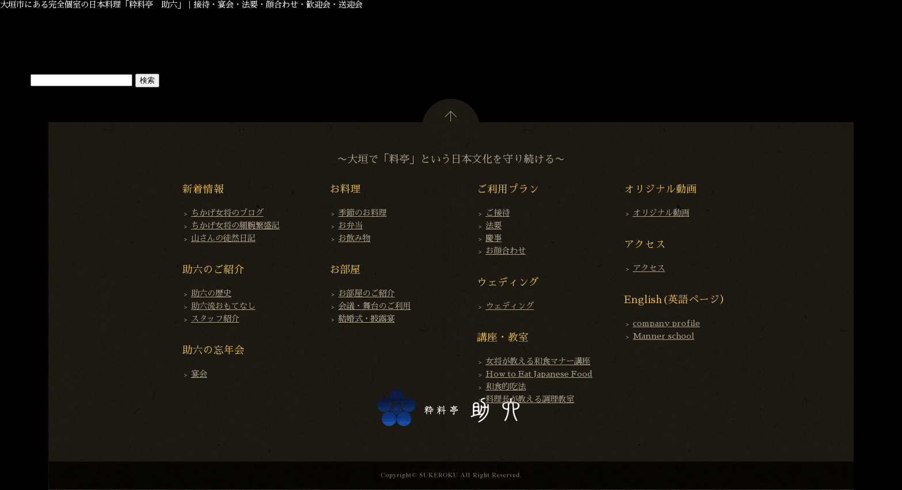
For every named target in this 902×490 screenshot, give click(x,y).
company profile (666, 323)
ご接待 (498, 213)
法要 (494, 225)
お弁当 (350, 225)
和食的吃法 (506, 386)
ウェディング (510, 306)
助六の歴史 (211, 293)
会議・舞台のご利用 (374, 306)
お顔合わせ (506, 251)
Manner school (663, 336)
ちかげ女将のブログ (227, 213)
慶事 (494, 238)
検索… (14, 80)
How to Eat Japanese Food (539, 374)
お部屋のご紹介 (366, 293)
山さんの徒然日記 (223, 238)
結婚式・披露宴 (366, 319)
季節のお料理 (362, 213)
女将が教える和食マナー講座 (538, 361)
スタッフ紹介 (215, 319)
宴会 (199, 374)
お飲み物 (354, 238)
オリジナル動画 (661, 213)
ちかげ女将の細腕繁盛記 (235, 225)
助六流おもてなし (223, 306)
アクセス (649, 268)
